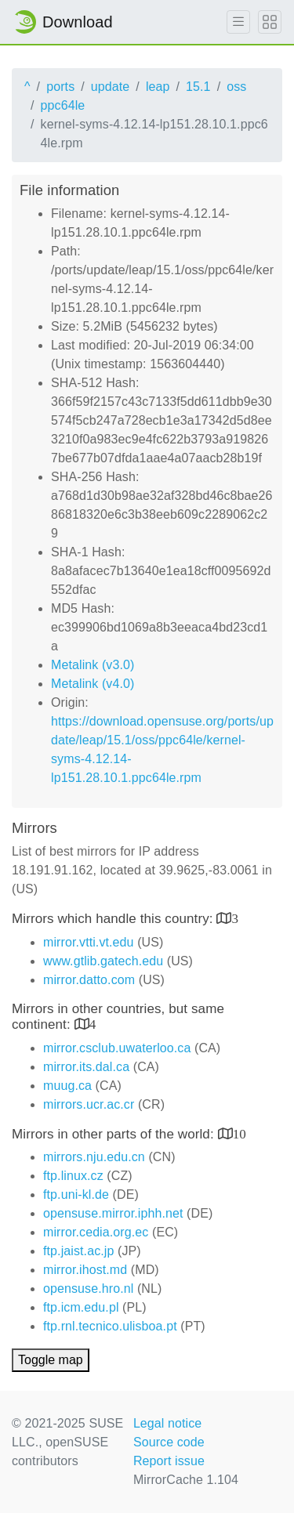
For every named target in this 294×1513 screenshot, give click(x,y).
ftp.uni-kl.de (76, 1194)
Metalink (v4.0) (92, 683)
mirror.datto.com (89, 979)
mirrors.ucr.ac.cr (88, 1104)
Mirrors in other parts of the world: (115, 1134)
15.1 (198, 86)
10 (239, 1133)
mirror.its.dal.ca (86, 1066)
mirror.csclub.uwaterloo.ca (117, 1048)
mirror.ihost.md (85, 1269)
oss (236, 86)
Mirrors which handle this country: (114, 918)
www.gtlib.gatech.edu (103, 961)
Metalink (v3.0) (92, 664)
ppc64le (63, 105)
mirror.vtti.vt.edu (88, 942)
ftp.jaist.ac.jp (78, 1251)
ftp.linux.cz (73, 1175)
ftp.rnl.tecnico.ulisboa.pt (110, 1326)
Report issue (169, 1461)
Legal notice (167, 1423)
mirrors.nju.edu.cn (94, 1157)
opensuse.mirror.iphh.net (113, 1213)
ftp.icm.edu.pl (81, 1307)
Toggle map (50, 1359)
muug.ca (67, 1085)
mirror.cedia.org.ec (95, 1232)
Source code (169, 1442)
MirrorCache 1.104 (185, 1479)
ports (60, 86)
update (110, 86)
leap (158, 86)
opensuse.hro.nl (88, 1288)
